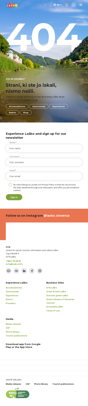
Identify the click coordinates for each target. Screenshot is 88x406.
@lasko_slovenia (57, 215)
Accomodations (14, 287)
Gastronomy (12, 291)
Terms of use (53, 310)
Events (9, 299)
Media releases (13, 324)
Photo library (12, 331)
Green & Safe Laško (56, 291)
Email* (13, 170)
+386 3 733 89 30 (13, 261)
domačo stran (30, 100)
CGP (8, 327)
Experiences (12, 295)
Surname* (15, 156)
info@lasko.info (14, 264)
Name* (13, 142)
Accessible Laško (54, 306)
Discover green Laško (57, 295)
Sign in (14, 197)
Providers (11, 303)
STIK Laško (51, 287)
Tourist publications (16, 335)
